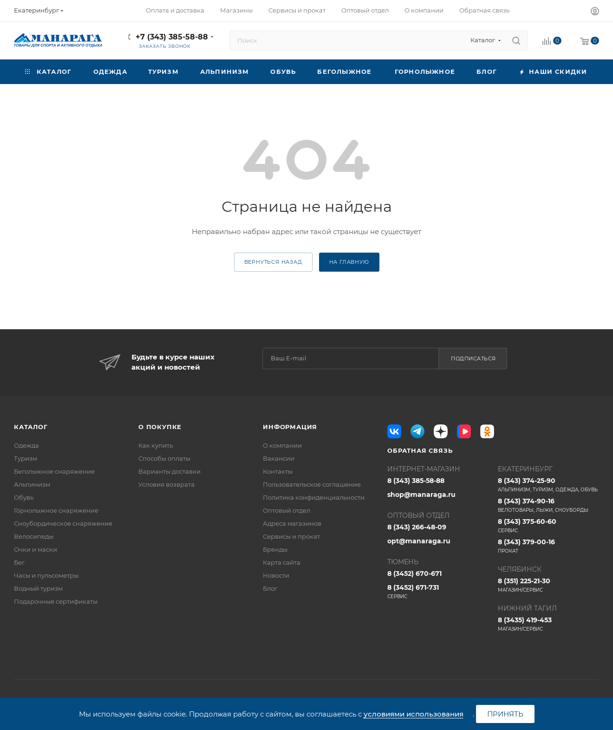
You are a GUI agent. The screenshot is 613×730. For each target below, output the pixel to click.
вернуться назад (273, 262)
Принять (505, 714)
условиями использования (413, 714)
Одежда (26, 445)
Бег (19, 562)
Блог (270, 588)
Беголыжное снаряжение (54, 471)
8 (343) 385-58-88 (415, 480)
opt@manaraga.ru (418, 541)
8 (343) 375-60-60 (548, 525)
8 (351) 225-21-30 (548, 585)
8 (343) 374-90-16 (548, 505)
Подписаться (473, 358)
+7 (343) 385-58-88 (172, 37)
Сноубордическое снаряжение (63, 523)
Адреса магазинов (292, 523)
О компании (282, 445)
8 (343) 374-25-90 (548, 484)
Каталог (31, 426)
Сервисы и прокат (291, 536)
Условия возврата (166, 484)
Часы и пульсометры (46, 575)
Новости (276, 575)
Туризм (25, 458)
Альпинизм (32, 484)
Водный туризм (38, 588)
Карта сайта (281, 562)
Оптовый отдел (286, 510)
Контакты (278, 471)
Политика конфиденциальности (314, 497)
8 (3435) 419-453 (548, 624)
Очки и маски (35, 549)
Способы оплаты (164, 458)
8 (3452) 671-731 (438, 591)
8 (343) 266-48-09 (416, 527)
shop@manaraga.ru (421, 494)
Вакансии (278, 458)
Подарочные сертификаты (56, 601)
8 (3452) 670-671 (414, 573)
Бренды (275, 549)
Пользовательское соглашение (312, 484)
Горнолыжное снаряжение (56, 510)
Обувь (23, 497)
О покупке (160, 426)
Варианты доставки (169, 471)
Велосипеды (33, 536)
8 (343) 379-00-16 (548, 546)
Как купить (155, 445)
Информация (290, 426)
